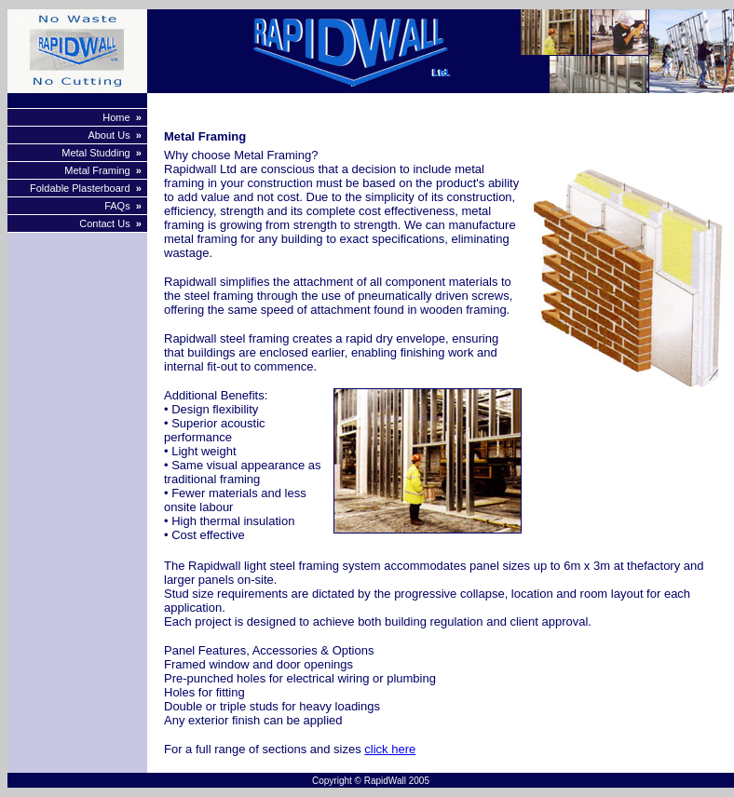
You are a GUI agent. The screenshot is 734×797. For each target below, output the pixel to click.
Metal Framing (96, 170)
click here (389, 749)
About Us (108, 135)
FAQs (117, 205)
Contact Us (104, 223)
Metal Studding (95, 152)
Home (115, 117)
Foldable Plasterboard (80, 188)
